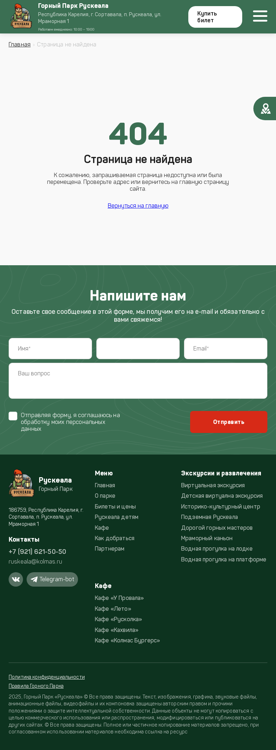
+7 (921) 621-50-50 (37, 552)
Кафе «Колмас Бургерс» (127, 640)
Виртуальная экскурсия (213, 485)
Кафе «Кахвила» (116, 630)
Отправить (228, 422)
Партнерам (109, 548)
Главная (20, 44)
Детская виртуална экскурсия (222, 495)
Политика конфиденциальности (47, 677)
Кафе (102, 527)
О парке (105, 495)
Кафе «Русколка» (118, 619)
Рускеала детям (116, 517)
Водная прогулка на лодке (217, 548)
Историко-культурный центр (220, 506)
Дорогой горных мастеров (217, 527)
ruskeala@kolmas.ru (35, 561)
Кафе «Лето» (113, 608)
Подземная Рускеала (209, 517)
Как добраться (114, 538)
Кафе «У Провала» (119, 598)
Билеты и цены (115, 506)
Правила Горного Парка (36, 686)
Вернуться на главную (138, 205)
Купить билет (207, 17)
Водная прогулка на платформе (223, 559)
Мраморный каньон (207, 538)
